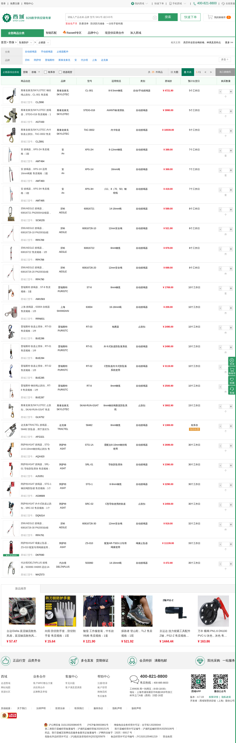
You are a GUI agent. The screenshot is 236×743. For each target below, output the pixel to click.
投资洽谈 (60, 708)
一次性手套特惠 (114, 23)
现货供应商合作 (114, 32)
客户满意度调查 (73, 687)
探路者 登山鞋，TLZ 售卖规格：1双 (136, 633)
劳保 (11, 42)
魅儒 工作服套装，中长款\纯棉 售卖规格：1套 (98, 633)
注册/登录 (102, 683)
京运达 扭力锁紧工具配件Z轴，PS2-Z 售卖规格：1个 (175, 633)
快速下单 (159, 3)
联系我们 (79, 708)
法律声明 (41, 708)
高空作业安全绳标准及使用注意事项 (202, 42)
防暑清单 (84, 23)
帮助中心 (28, 3)
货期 (25, 72)
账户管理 (102, 687)
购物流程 (102, 691)
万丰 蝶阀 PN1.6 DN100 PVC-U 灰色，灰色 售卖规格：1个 (212, 633)
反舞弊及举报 (40, 691)
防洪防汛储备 (97, 23)
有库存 (49, 72)
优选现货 (65, 72)
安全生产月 (71, 23)
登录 (3, 3)
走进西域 (5, 683)
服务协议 (98, 708)
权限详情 (213, 697)
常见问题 (70, 683)
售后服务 (102, 696)
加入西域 (135, 32)
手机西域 (177, 3)
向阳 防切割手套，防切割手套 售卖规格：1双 (60, 633)
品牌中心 (93, 32)
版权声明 (136, 708)
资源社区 (5, 691)
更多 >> (229, 42)
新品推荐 (20, 588)
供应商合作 (39, 687)
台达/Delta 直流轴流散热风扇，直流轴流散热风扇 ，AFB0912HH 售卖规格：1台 (22, 633)
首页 (3, 42)
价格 (36, 72)
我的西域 (139, 3)
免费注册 (15, 3)
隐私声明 (117, 708)
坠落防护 (23, 42)
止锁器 (41, 42)
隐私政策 (226, 697)
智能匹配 (51, 32)
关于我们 (22, 708)
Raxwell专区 (74, 32)
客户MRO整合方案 (43, 683)
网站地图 (5, 687)
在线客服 (228, 4)
